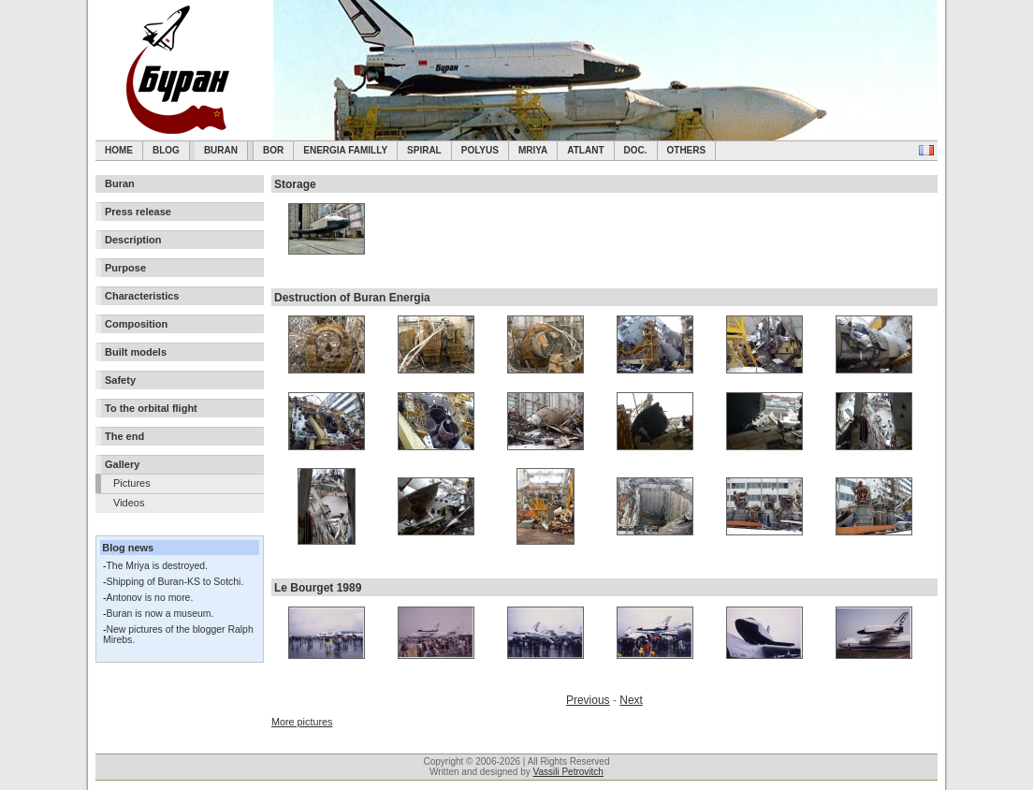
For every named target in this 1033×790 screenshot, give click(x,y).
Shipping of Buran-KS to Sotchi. (174, 582)
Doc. (635, 150)
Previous (588, 700)
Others (686, 150)
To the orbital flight (151, 408)
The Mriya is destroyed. (156, 566)
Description (133, 239)
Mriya (532, 150)
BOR (273, 150)
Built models (136, 352)
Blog (166, 150)
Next (631, 700)
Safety (120, 380)
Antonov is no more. (149, 597)
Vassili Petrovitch (568, 772)
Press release (138, 211)
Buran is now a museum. (159, 613)
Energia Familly (345, 150)
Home (119, 150)
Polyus (480, 150)
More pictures (301, 721)
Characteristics (142, 295)
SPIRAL (424, 150)
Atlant (585, 150)
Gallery (122, 464)
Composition (136, 323)
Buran (221, 150)
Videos (128, 502)
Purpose (125, 267)
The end (124, 436)
